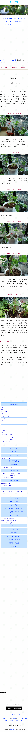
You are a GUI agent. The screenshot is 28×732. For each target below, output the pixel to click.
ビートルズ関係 (14, 501)
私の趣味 (14, 2)
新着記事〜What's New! (9, 18)
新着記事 (13, 718)
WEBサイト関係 (14, 448)
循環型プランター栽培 (14, 539)
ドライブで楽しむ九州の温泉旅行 (14, 508)
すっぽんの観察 (14, 515)
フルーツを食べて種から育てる (14, 536)
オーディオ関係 (14, 455)
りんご (3, 423)
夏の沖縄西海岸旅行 (14, 461)
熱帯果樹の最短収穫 (14, 543)
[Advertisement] (14, 43)
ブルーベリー (5, 411)
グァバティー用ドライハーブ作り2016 (11, 491)
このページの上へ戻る (14, 714)
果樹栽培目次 (14, 404)
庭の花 (14, 525)
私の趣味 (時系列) (9, 25)
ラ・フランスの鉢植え (7, 439)
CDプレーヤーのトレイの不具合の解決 (11, 458)
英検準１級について (6, 467)
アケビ (3, 428)
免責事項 (11, 720)
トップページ (3, 60)
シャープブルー (5, 416)
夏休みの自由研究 (6, 486)
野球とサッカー (5, 483)
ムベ (2, 425)
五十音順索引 (18, 21)
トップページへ (5, 718)
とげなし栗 (4, 430)
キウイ (3, 418)
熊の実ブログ (14, 546)
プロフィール (19, 25)
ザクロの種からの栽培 (7, 435)
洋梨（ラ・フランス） (7, 437)
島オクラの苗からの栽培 (8, 475)
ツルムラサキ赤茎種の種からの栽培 (11, 473)
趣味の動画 (14, 505)
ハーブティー (14, 488)
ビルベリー (4, 414)
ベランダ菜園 (12, 60)
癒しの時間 (14, 532)
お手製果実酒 (14, 529)
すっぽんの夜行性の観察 (8, 518)
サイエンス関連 (14, 480)
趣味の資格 (14, 464)
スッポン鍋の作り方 (6, 523)
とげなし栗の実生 (6, 441)
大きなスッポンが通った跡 (8, 520)
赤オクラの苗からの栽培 (8, 477)
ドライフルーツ (14, 498)
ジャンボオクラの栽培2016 (14, 704)
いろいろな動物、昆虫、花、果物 (14, 512)
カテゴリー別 (21, 18)
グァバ (3, 421)
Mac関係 (14, 451)
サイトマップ (9, 21)
